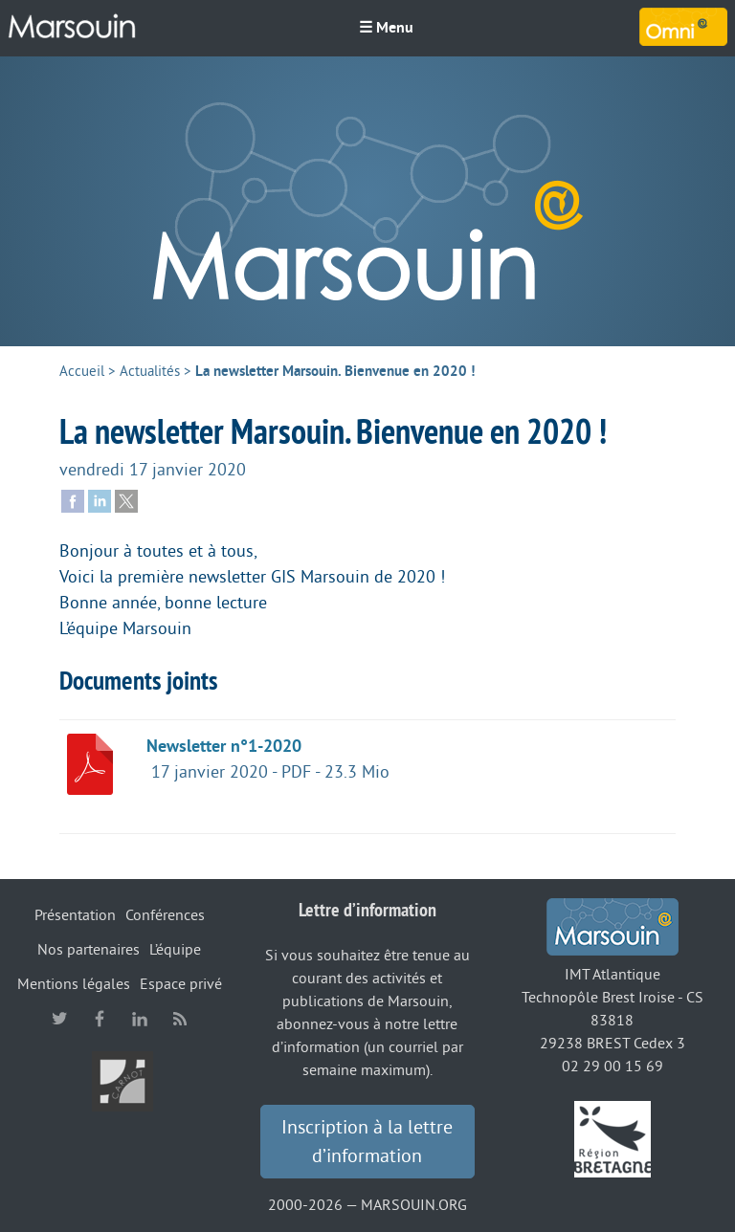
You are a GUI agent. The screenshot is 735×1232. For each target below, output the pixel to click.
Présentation (75, 915)
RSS (180, 1018)
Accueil (81, 371)
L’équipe (175, 949)
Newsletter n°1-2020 (223, 746)
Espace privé (181, 984)
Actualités (150, 371)
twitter (59, 1018)
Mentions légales (73, 984)
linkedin (139, 1018)
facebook (99, 1018)
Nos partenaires (88, 949)
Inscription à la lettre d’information (367, 1142)
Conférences (165, 915)
